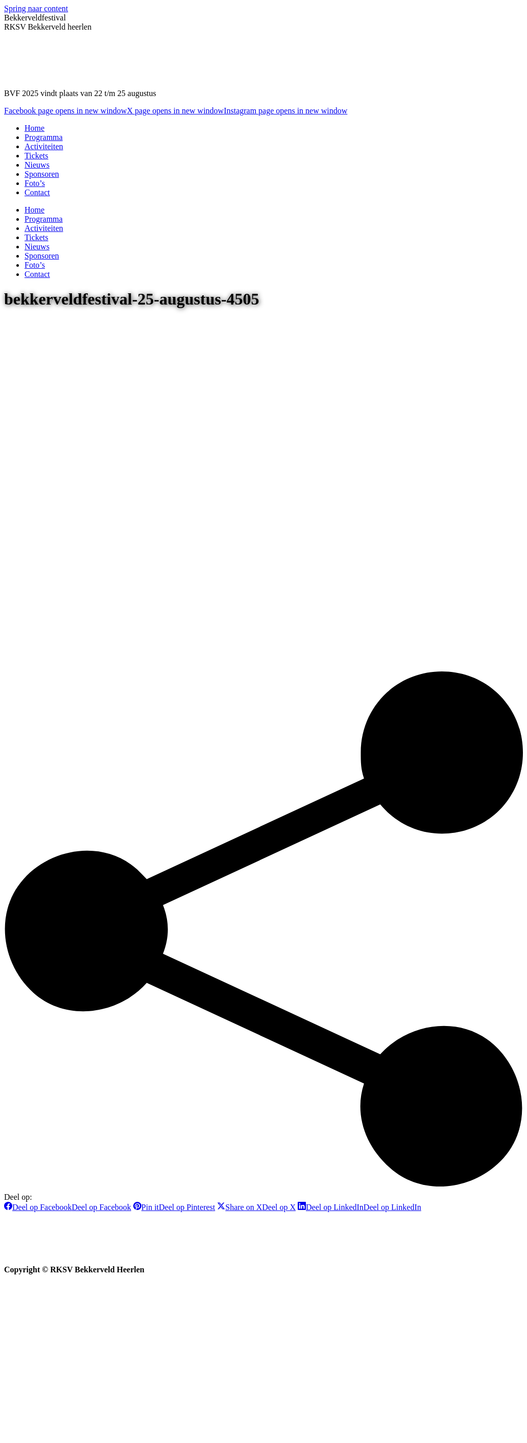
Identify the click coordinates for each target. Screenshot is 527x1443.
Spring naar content (36, 8)
